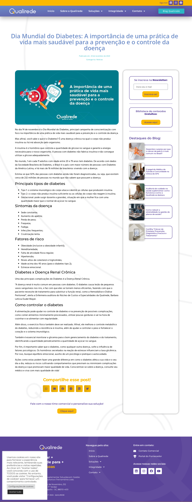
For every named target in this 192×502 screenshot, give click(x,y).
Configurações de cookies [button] (21, 486)
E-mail (137, 82)
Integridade (117, 11)
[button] (46, 388)
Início (51, 11)
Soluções (95, 11)
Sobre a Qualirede (71, 11)
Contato (138, 11)
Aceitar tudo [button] (15, 492)
